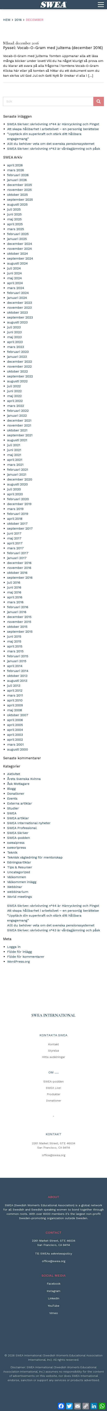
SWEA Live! (53, 1087)
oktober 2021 (17, 430)
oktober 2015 (17, 627)
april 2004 (15, 730)
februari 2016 (17, 607)
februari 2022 (18, 411)
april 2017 (15, 543)
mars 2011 (15, 695)
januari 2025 (17, 239)
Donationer (15, 794)
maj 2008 (14, 710)
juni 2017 (14, 533)
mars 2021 (15, 465)
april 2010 (15, 700)
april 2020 (15, 494)
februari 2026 (18, 175)
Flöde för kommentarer (25, 957)
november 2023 (19, 307)
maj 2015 (14, 641)
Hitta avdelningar (53, 1057)
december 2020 (19, 479)
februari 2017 (17, 553)
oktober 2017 (17, 523)
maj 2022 (14, 396)
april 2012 (14, 690)
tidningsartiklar (19, 862)
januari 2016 (16, 612)
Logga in (13, 947)
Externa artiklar (19, 803)
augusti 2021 (17, 440)
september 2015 (20, 631)
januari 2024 (17, 298)
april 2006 (15, 720)
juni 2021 (14, 450)
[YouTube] (53, 1307)
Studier (13, 808)
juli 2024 (14, 268)
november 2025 (19, 190)
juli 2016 (13, 582)
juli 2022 (14, 386)
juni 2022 (14, 391)
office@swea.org (53, 1155)
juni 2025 (14, 214)
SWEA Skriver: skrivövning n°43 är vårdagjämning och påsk (53, 149)
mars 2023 (15, 347)
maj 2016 (14, 592)
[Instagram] (53, 1292)
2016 (18, 20)
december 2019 (19, 504)
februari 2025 (18, 234)
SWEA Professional (22, 828)
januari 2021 (16, 474)
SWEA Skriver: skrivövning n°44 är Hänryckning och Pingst (53, 124)
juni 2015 (14, 636)
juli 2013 (13, 685)
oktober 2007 (17, 715)
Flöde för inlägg (19, 952)
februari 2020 (18, 499)
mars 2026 (15, 170)
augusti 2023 (17, 322)
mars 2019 (15, 509)
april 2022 (15, 401)
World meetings (19, 897)
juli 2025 (14, 209)
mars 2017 (15, 548)
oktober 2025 (17, 195)
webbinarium (17, 892)
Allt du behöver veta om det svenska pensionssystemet (50, 144)
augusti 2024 (17, 263)
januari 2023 (17, 357)
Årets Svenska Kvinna (24, 779)
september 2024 (20, 258)
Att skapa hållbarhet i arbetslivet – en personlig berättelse (53, 129)
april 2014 (15, 666)
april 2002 (15, 740)
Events (12, 798)
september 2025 (20, 199)
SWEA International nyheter (29, 823)
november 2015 (19, 622)
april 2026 (15, 165)
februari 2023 (18, 352)
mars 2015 (15, 651)
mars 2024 (15, 288)
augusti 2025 (17, 204)
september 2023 (20, 317)
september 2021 (20, 435)
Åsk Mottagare (18, 784)
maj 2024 (14, 278)
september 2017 (20, 528)
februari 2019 (17, 514)
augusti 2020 (17, 484)
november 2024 (19, 249)
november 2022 (19, 366)
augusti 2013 (17, 681)
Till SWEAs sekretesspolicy (53, 1253)
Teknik (12, 852)
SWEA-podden (18, 838)
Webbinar (14, 887)
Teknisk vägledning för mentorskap (35, 857)
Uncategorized (18, 872)
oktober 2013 (17, 676)
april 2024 (15, 283)
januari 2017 (17, 558)
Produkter (53, 1094)
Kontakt (53, 1044)
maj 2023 (14, 337)
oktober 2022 (17, 371)
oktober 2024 (17, 253)
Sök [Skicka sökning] (98, 101)
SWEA (12, 813)
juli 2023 (14, 327)
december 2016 (19, 563)
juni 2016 (14, 587)
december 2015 (19, 617)
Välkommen (16, 877)
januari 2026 (17, 180)
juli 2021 (13, 445)
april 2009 (15, 705)
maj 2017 (14, 538)
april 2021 (14, 460)
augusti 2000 (17, 749)
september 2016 (20, 577)
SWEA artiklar (18, 818)
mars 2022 (15, 406)
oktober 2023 (17, 312)
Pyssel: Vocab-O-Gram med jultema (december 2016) (53, 47)
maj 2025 (14, 219)
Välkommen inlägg (21, 882)
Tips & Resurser (19, 867)
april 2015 (14, 646)
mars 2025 (15, 229)
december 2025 (19, 185)
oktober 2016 (17, 573)
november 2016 (19, 568)
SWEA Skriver (17, 833)
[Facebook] (53, 1285)
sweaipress (16, 843)
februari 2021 (17, 469)
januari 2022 (17, 415)
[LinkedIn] (53, 1300)
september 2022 (20, 376)
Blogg (11, 789)
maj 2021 (14, 455)
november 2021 (19, 425)
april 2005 (15, 725)
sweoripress (16, 848)
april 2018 (14, 519)
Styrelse (53, 1050)
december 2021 (19, 420)
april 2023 (15, 342)
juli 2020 (14, 489)
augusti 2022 (17, 381)
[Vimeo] (53, 1314)
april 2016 (14, 597)
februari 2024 (18, 293)
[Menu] (101, 4)
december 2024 (19, 244)
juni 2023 (14, 332)
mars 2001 (15, 744)
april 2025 (15, 224)
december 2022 (19, 361)
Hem (6, 20)
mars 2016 (15, 602)
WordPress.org (18, 961)
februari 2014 (17, 671)
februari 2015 (17, 656)
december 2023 (19, 303)
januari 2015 (16, 661)
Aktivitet (13, 774)
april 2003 (15, 735)
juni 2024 (14, 273)
